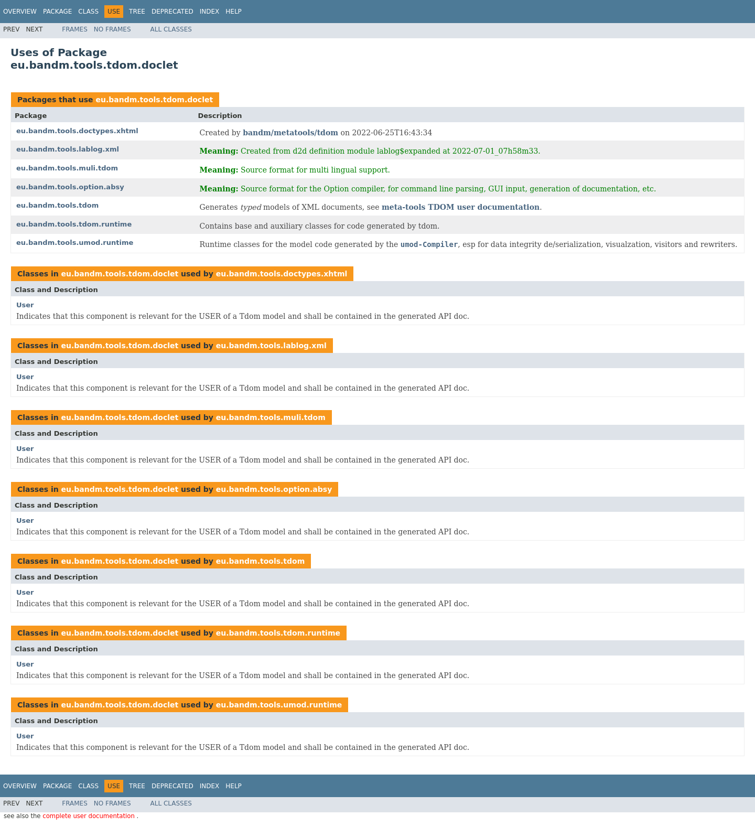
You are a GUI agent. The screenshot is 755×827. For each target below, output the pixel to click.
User (25, 305)
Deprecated (172, 11)
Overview (20, 11)
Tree (137, 11)
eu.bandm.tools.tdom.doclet (154, 99)
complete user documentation (89, 816)
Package (57, 11)
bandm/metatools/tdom (290, 132)
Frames (75, 29)
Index (210, 11)
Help (233, 11)
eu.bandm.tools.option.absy (70, 187)
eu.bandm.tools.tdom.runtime (74, 224)
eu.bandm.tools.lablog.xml (67, 149)
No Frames (112, 29)
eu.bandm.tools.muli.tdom (67, 168)
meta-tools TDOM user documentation (461, 207)
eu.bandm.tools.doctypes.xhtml (77, 131)
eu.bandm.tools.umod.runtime (74, 242)
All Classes (171, 29)
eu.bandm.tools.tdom (57, 205)
